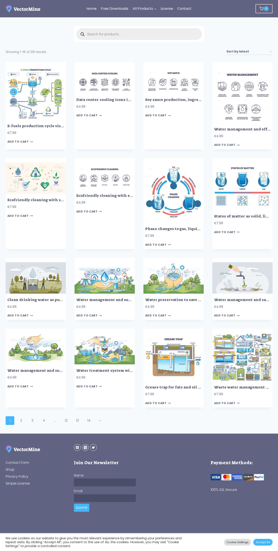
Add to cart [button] (20, 142)
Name (79, 475)
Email (78, 490)
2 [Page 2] (21, 420)
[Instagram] (85, 447)
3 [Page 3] (32, 420)
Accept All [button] (263, 542)
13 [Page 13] (77, 420)
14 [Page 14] (88, 420)
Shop (10, 469)
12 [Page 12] (66, 420)
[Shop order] (249, 52)
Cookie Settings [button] (237, 542)
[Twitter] (93, 447)
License (167, 8)
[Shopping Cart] (263, 8)
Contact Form (17, 462)
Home (91, 8)
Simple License (18, 483)
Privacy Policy (17, 476)
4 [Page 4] (44, 420)
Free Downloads (114, 8)
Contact (184, 8)
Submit (82, 507)
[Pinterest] (77, 447)
